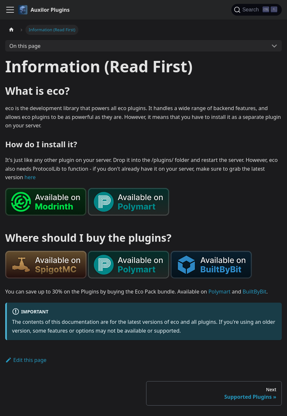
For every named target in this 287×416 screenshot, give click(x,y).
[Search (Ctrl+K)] (256, 10)
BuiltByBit (254, 291)
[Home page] (11, 30)
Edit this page (26, 360)
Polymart (219, 291)
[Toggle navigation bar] (10, 10)
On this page (25, 46)
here (29, 177)
